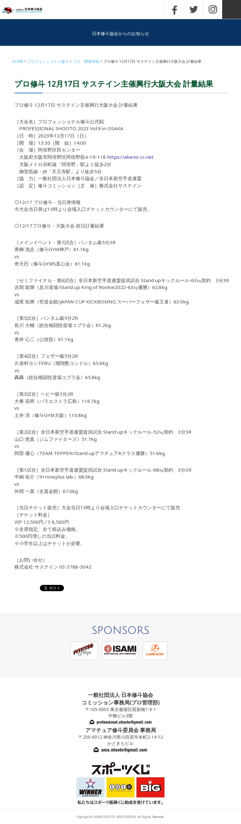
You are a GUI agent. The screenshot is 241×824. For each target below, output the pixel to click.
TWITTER (193, 9)
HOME (17, 61)
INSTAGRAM (212, 9)
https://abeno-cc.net (130, 157)
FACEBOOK (174, 9)
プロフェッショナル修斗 (48, 61)
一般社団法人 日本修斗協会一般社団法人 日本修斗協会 (27, 10)
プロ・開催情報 (86, 61)
